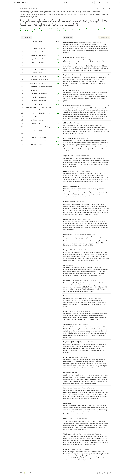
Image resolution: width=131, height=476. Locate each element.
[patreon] (110, 473)
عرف (57, 62)
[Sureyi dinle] (103, 8)
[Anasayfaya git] (65, 2)
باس (57, 141)
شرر (57, 113)
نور (58, 123)
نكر (58, 80)
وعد (58, 127)
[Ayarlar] (106, 8)
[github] (105, 473)
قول (57, 104)
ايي (58, 55)
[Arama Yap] (93, 2)
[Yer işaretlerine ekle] (97, 8)
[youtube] (99, 473)
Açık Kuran (29, 473)
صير (57, 144)
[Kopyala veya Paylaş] (109, 8)
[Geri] (8, 2)
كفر (58, 76)
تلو (58, 48)
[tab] (26, 37)
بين (58, 59)
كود (58, 83)
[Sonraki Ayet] (122, 2)
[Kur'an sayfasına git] (100, 8)
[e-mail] (107, 473)
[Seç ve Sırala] (104, 37)
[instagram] (102, 473)
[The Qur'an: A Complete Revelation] (95, 388)
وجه (57, 69)
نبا (58, 107)
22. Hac (15, 2)
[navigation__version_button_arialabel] (109, 75)
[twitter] (97, 473)
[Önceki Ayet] (110, 2)
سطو (57, 87)
